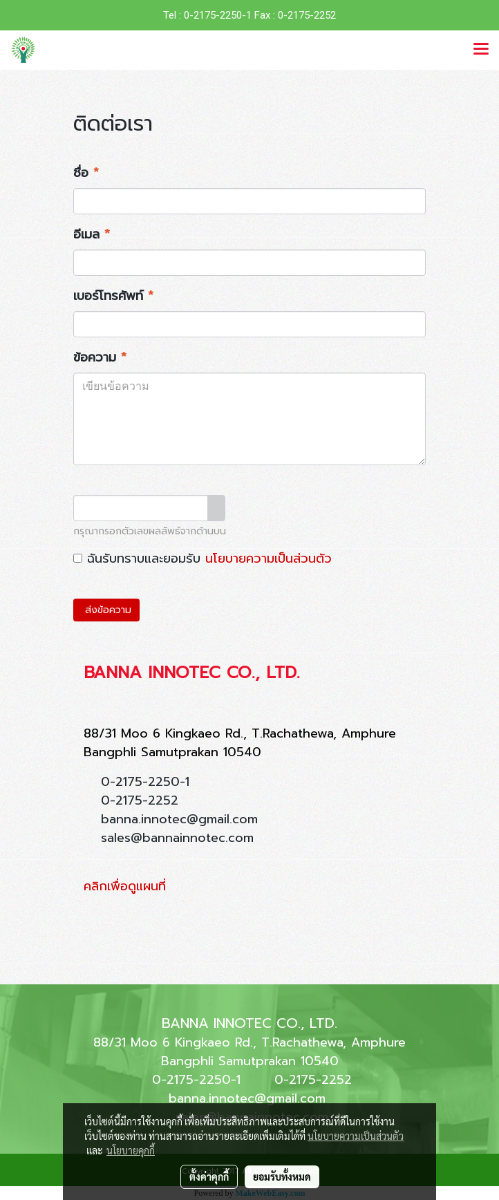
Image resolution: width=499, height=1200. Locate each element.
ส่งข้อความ (106, 610)
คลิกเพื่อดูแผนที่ (125, 886)
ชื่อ (86, 173)
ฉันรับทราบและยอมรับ (202, 559)
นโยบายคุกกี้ (130, 1150)
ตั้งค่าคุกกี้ (209, 1176)
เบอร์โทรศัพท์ (113, 296)
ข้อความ (99, 357)
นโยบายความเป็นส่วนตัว (268, 558)
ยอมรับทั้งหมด (282, 1176)
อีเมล (91, 234)
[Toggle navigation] (481, 50)
